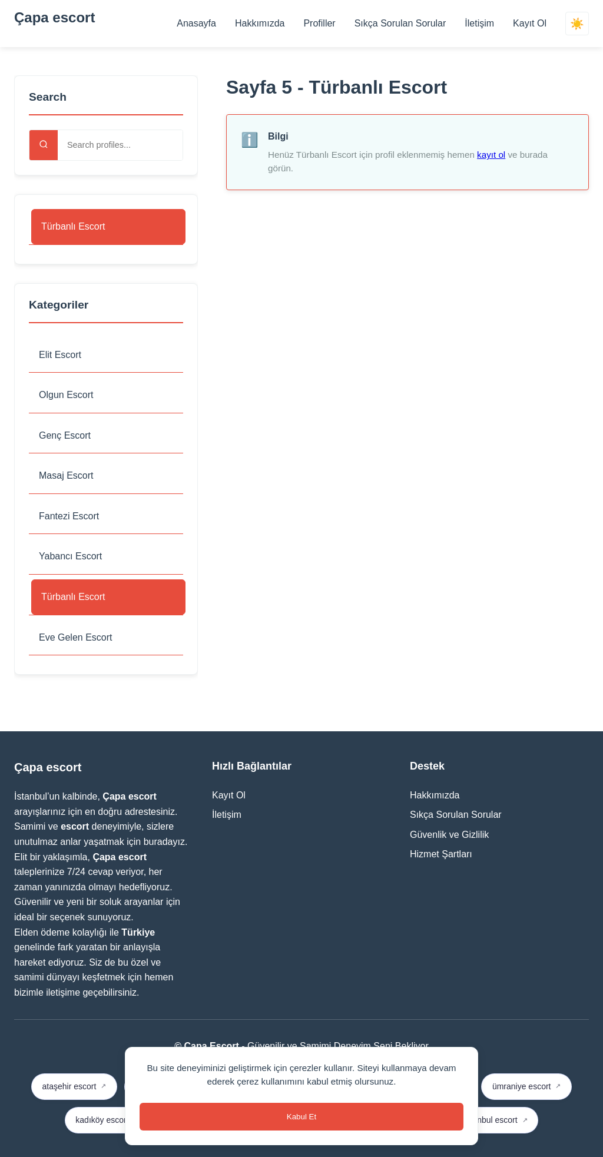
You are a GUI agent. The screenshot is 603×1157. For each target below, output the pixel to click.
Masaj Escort (66, 475)
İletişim (479, 23)
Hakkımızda (259, 23)
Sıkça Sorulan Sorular (400, 23)
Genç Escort (65, 435)
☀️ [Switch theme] (577, 24)
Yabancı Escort (70, 556)
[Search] (43, 145)
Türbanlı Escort (73, 226)
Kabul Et (301, 1116)
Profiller (319, 23)
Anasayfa (196, 23)
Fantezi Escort (69, 516)
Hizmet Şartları (441, 854)
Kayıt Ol (529, 23)
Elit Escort (60, 355)
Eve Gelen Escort (75, 637)
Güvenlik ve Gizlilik (449, 835)
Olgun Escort (66, 395)
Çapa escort (54, 17)
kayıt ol (491, 155)
